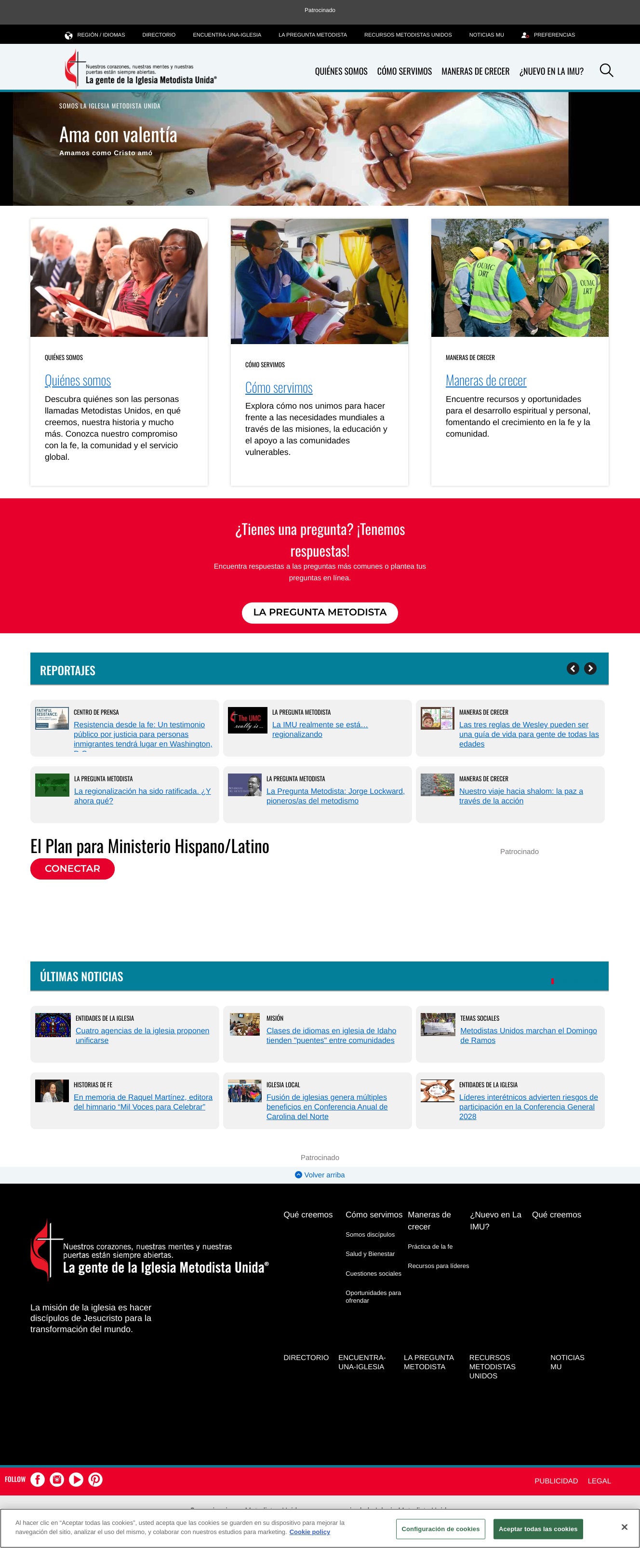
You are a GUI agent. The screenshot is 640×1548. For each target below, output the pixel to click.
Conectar (72, 869)
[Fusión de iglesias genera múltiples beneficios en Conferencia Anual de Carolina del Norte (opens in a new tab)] (245, 1092)
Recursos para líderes (438, 1265)
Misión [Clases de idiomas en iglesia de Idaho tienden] (275, 1018)
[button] (606, 72)
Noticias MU (486, 35)
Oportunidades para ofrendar (373, 1296)
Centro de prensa (96, 712)
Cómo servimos (405, 71)
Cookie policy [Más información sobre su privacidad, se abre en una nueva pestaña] (310, 1531)
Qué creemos (308, 1214)
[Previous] (573, 668)
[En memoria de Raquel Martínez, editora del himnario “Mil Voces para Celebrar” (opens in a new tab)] (52, 1092)
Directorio (159, 35)
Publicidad (556, 1481)
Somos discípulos (370, 1234)
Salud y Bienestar (370, 1253)
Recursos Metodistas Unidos (408, 35)
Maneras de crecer (475, 71)
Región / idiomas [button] (95, 35)
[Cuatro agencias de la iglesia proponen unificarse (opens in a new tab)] (53, 1026)
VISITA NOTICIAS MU (582, 981)
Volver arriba (320, 1175)
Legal (599, 1481)
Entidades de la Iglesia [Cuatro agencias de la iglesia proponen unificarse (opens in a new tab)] (105, 1018)
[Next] (590, 668)
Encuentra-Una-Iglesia (227, 35)
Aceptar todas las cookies (538, 1529)
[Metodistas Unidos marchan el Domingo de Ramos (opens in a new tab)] (438, 1026)
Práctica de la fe (430, 1246)
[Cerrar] (624, 1526)
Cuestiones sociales (373, 1273)
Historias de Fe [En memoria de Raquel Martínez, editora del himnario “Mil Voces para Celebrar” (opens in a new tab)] (93, 1084)
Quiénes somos (341, 71)
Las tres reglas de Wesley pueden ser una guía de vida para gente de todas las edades (529, 734)
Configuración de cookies (440, 1529)
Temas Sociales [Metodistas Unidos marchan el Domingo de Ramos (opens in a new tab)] (479, 1018)
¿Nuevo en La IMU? (551, 71)
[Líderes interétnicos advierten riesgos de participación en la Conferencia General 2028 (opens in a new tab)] (437, 1092)
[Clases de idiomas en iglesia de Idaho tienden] (245, 1025)
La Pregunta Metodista (313, 35)
